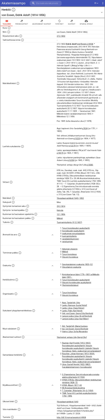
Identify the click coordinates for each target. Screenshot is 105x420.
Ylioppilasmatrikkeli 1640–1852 (70, 198)
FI (96, 3)
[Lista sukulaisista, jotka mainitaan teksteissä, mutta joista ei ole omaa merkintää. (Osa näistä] (18, 329)
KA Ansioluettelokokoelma (73, 388)
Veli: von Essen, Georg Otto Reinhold (77, 313)
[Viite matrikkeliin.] (19, 409)
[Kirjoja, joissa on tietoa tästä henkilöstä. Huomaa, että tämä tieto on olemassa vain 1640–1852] (20, 385)
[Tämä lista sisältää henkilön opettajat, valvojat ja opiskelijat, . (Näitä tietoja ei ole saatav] (23, 337)
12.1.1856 (61, 214)
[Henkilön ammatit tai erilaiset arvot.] (19, 234)
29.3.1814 (61, 206)
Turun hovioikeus (69, 254)
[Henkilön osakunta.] (13, 265)
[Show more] (52, 235)
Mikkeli (60, 218)
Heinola (60, 210)
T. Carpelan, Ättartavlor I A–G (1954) (77, 391)
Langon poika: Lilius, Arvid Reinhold (77, 316)
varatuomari (67, 242)
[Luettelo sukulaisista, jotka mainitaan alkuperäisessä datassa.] (22, 146)
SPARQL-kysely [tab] (86, 22)
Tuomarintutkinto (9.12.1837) (69, 222)
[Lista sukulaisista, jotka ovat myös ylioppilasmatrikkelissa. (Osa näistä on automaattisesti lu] (34, 310)
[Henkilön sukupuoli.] (13, 202)
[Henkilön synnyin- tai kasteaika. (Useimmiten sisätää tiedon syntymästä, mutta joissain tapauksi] (28, 206)
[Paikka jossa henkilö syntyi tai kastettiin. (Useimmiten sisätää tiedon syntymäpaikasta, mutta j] (27, 210)
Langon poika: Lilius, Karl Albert (75, 319)
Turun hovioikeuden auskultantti (76, 228)
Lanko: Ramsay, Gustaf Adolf (74, 305)
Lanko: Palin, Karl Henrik (72, 311)
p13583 (90, 165)
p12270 (72, 146)
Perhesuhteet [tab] (21, 22)
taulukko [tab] (7, 22)
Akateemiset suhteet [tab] (41, 22)
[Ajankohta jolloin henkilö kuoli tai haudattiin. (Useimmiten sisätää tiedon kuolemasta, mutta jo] (36, 214)
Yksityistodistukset (70, 285)
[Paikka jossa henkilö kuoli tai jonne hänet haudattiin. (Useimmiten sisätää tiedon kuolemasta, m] (33, 218)
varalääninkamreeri (70, 239)
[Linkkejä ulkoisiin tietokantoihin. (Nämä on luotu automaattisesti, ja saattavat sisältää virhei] (16, 401)
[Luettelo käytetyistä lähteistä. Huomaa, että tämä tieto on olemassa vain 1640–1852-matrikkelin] (11, 182)
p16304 (71, 160)
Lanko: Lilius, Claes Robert (73, 308)
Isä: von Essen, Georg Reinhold (75, 329)
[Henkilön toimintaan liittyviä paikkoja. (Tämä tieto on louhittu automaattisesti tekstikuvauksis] (20, 253)
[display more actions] (103, 3)
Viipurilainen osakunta (71, 267)
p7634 (85, 128)
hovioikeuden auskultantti (73, 231)
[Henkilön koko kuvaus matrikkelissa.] (18, 83)
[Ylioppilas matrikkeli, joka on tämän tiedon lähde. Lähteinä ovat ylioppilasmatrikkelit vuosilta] (13, 198)
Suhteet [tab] (72, 22)
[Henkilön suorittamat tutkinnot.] (12, 222)
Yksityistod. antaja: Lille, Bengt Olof (72, 337)
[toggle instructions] (13, 10)
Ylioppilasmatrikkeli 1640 (67, 402)
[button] (52, 12)
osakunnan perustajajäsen (73, 233)
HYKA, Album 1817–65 (72, 385)
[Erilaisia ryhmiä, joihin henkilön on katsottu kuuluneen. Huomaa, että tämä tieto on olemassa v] (17, 280)
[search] (46, 3)
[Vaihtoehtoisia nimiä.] (22, 40)
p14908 (90, 44)
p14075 (60, 153)
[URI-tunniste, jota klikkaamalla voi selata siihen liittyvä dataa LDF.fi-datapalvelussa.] (12, 417)
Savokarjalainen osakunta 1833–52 (77, 264)
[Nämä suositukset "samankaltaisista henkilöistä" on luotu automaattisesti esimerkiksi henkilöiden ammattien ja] (24, 355)
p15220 (77, 138)
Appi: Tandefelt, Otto (71, 303)
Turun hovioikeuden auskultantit (76, 280)
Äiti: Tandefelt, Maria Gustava (75, 326)
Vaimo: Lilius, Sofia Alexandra (75, 331)
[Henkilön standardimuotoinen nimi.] (9, 32)
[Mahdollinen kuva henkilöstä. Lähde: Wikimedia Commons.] (9, 28)
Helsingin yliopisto (69, 249)
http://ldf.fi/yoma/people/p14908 (71, 417)
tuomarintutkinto (69, 236)
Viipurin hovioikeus (70, 257)
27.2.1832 (61, 36)
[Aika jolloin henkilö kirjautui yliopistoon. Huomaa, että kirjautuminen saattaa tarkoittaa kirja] (21, 36)
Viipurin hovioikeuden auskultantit (76, 282)
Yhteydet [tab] (59, 22)
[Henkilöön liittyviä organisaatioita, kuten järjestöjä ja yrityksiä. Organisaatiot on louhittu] (16, 294)
